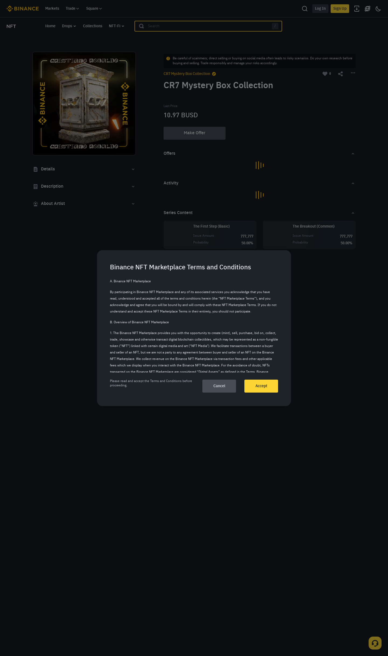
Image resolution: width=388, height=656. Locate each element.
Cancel (219, 386)
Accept (261, 386)
